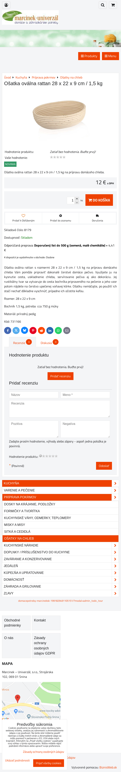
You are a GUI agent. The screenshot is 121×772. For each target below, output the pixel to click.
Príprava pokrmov (61, 497)
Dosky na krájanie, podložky (29, 504)
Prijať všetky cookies (48, 763)
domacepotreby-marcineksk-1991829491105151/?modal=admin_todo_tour (60, 601)
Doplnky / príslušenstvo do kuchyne (61, 552)
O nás (8, 638)
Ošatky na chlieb (19, 538)
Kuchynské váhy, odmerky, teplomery (37, 518)
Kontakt (40, 620)
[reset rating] (40, 455)
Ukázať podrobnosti (17, 760)
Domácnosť (61, 579)
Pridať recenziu (60, 376)
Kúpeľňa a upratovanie (61, 573)
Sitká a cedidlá (17, 531)
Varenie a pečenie (61, 490)
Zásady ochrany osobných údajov (43, 751)
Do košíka (99, 200)
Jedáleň (61, 566)
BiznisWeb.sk (108, 767)
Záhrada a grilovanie (61, 586)
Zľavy (61, 593)
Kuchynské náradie (61, 545)
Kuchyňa (61, 483)
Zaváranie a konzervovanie (61, 559)
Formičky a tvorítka (22, 511)
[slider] (58, 157)
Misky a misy (14, 524)
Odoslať (104, 465)
